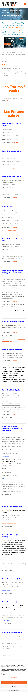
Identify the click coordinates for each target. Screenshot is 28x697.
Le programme (6, 567)
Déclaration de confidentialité (18, 693)
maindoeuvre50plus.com (14, 638)
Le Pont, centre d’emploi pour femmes (13, 548)
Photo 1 (4, 230)
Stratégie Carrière (7, 550)
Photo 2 (10, 230)
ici (7, 100)
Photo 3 (15, 230)
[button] (26, 662)
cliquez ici (15, 142)
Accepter (14, 682)
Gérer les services (13, 677)
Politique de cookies (7, 693)
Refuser (14, 686)
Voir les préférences (14, 690)
